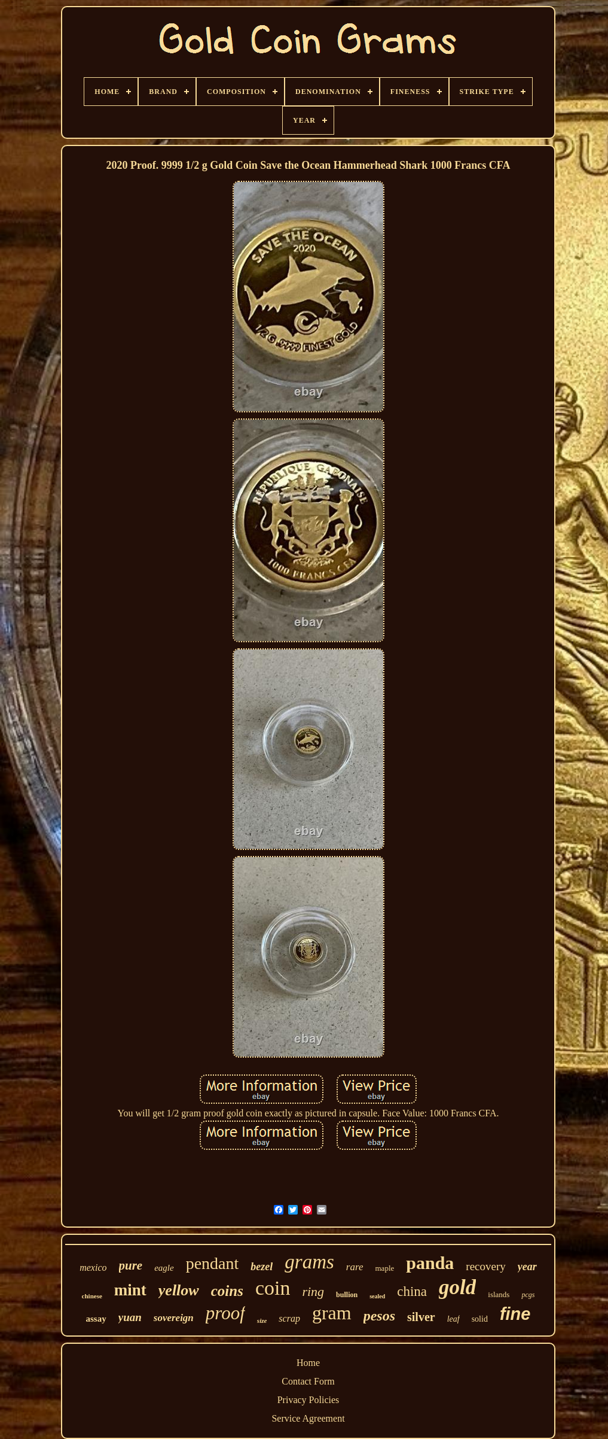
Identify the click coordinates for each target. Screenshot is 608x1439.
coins (227, 1291)
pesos (379, 1315)
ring (313, 1291)
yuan (130, 1317)
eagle (163, 1268)
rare (354, 1267)
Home (308, 1363)
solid (480, 1318)
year (527, 1267)
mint (130, 1290)
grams (309, 1262)
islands (498, 1294)
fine (515, 1313)
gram (332, 1312)
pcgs (527, 1295)
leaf (453, 1318)
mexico (93, 1267)
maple (385, 1268)
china (412, 1291)
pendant (212, 1263)
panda (430, 1263)
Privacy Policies (308, 1400)
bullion (347, 1295)
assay (96, 1318)
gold (457, 1287)
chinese (92, 1296)
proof (225, 1313)
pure (131, 1265)
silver (421, 1316)
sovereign (174, 1317)
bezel (261, 1267)
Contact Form (308, 1381)
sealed (377, 1296)
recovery (485, 1266)
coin (273, 1288)
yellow (178, 1290)
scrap (289, 1318)
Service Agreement (307, 1418)
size (262, 1320)
